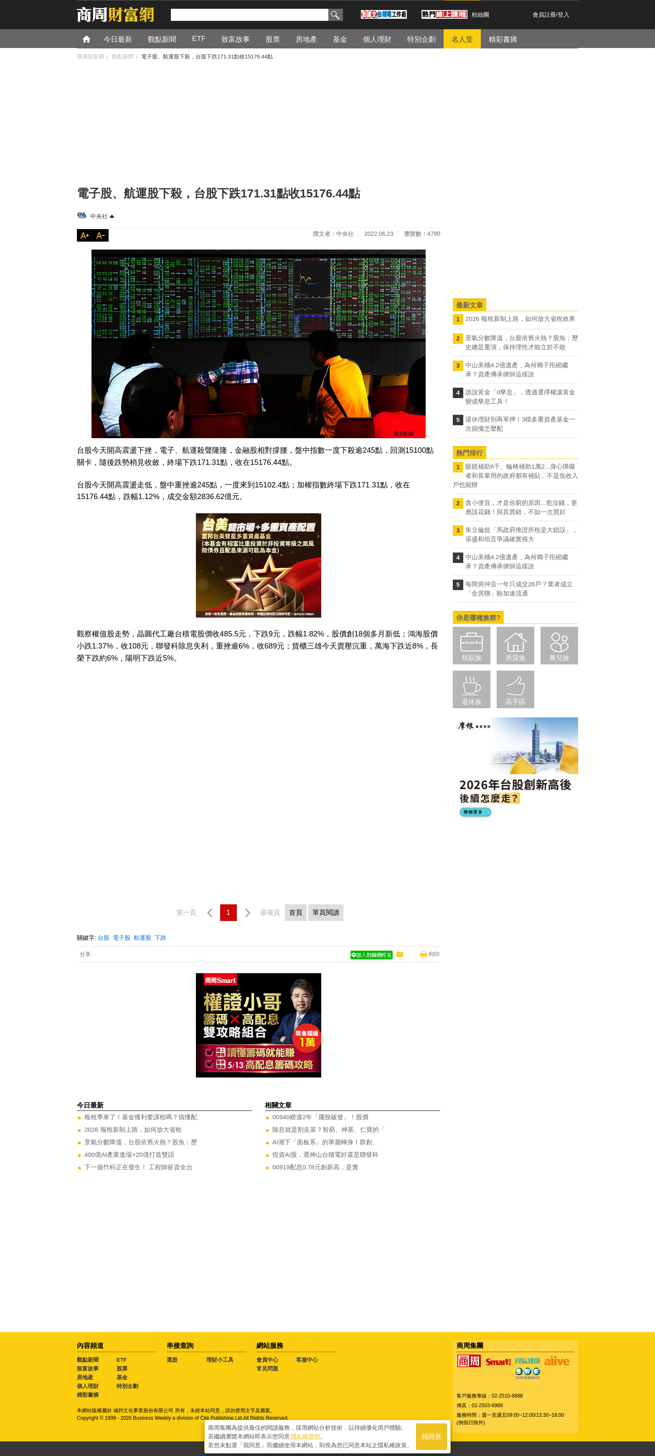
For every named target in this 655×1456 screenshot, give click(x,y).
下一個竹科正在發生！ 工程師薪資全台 (138, 1167)
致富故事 (88, 1368)
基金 (122, 1377)
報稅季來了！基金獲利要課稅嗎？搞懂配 (140, 1116)
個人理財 (88, 1386)
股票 (122, 1368)
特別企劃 (127, 1386)
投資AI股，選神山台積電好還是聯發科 (325, 1154)
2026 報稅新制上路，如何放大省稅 (133, 1129)
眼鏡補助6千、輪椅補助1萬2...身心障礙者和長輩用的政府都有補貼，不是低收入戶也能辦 (515, 475)
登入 (563, 14)
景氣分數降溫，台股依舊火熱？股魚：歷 (140, 1142)
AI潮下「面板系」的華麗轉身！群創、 (325, 1142)
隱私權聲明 (305, 1435)
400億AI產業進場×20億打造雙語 (129, 1154)
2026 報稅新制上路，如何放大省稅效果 (520, 318)
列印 (434, 954)
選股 (172, 1360)
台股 (103, 937)
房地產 (85, 1377)
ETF (122, 1360)
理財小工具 (220, 1360)
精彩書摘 (88, 1395)
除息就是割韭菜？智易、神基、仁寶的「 (328, 1129)
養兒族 (559, 657)
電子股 (121, 937)
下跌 (160, 937)
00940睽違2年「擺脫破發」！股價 (320, 1116)
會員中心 (267, 1360)
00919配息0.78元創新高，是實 (315, 1167)
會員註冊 (544, 14)
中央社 (99, 216)
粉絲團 (480, 14)
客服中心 (307, 1360)
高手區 (515, 701)
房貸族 (515, 657)
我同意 (431, 1435)
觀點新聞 (88, 1360)
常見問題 (267, 1368)
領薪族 (472, 657)
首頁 (94, 38)
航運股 (142, 937)
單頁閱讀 (325, 912)
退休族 (472, 701)
